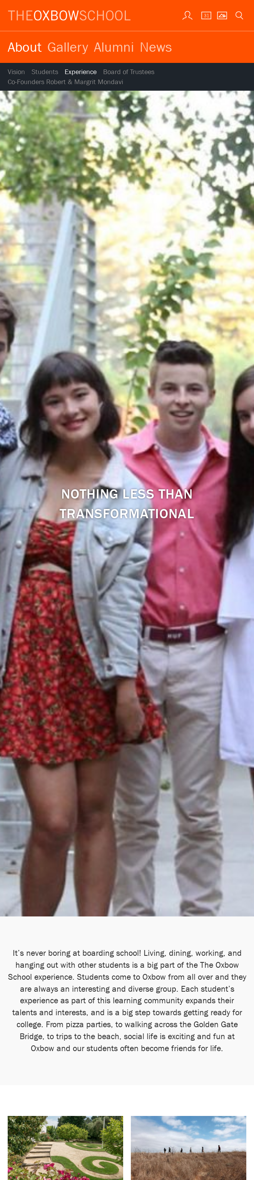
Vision (16, 72)
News (156, 47)
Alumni (114, 47)
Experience (81, 72)
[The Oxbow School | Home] (69, 15)
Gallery (67, 47)
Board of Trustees (128, 72)
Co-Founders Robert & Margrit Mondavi (65, 82)
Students (45, 72)
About (25, 47)
